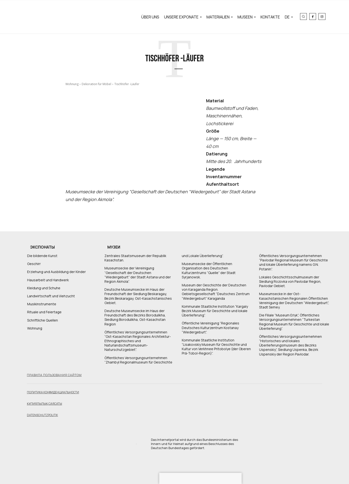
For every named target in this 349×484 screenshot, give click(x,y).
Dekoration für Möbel (96, 84)
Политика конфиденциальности (53, 392)
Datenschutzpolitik (42, 415)
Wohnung (72, 84)
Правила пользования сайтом (54, 375)
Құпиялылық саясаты (44, 404)
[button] (303, 16)
